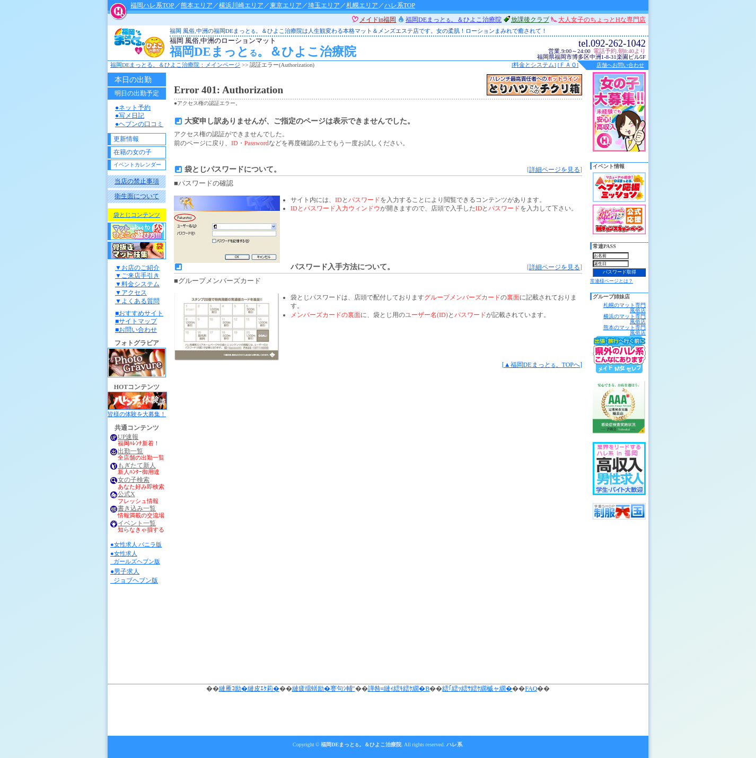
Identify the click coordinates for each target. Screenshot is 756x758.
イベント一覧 (137, 523)
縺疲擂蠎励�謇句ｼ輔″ (323, 688)
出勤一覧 (130, 451)
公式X (126, 494)
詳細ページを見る (554, 169)
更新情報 (126, 139)
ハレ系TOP (399, 5)
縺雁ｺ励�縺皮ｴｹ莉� (249, 688)
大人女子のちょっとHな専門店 (602, 19)
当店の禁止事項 (137, 181)
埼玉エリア (324, 5)
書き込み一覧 (137, 508)
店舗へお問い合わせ (620, 65)
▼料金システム (137, 284)
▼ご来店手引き (137, 275)
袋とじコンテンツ (136, 214)
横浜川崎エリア (241, 5)
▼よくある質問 (137, 301)
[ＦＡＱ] (568, 64)
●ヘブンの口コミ (139, 124)
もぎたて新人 (137, 465)
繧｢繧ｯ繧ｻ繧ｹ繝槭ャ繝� (477, 688)
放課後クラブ (530, 19)
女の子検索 (134, 480)
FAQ (531, 688)
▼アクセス (131, 292)
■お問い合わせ (136, 329)
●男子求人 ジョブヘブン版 (134, 576)
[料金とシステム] (534, 64)
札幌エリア (362, 5)
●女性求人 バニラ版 (136, 544)
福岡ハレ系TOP (152, 5)
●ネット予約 (133, 107)
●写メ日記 (129, 115)
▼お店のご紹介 (137, 267)
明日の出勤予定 (137, 93)
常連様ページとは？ (611, 281)
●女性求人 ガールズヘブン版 (135, 557)
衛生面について (137, 196)
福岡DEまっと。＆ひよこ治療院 (331, 48)
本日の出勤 (133, 79)
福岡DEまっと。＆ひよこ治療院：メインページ (175, 64)
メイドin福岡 (378, 19)
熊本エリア (197, 5)
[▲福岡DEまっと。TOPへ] (542, 364)
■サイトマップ (136, 321)
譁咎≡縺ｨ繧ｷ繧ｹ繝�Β (399, 688)
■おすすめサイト (139, 313)
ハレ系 (454, 744)
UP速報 (128, 437)
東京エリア (286, 5)
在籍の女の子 (132, 152)
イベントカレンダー (137, 165)
